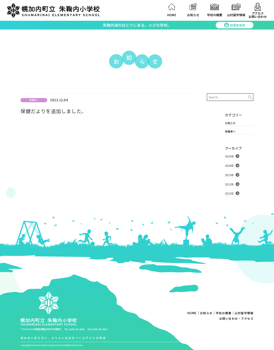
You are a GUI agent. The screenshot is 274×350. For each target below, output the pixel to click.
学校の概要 (214, 15)
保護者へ (230, 131)
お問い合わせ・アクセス (236, 318)
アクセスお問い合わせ (258, 14)
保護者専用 (234, 25)
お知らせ (193, 15)
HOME (171, 15)
